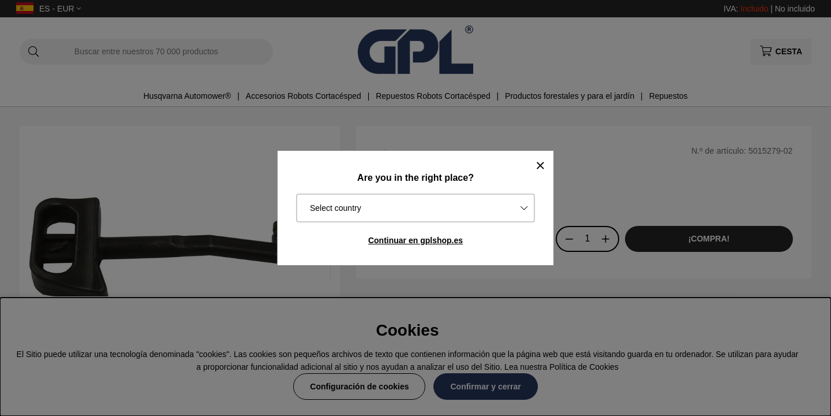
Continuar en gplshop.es (415, 240)
